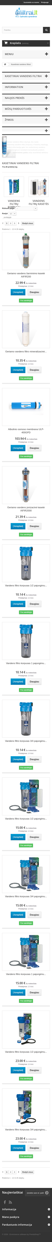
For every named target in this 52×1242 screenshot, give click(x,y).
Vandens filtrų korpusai (14, 204)
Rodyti (5, 213)
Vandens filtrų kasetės (39, 202)
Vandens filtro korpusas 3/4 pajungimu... (26, 741)
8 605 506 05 (9, 155)
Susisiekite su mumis (31, 2)
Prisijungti (45, 2)
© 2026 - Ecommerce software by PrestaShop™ (21, 1234)
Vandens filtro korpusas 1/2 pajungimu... (26, 585)
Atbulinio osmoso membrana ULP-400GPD (26, 431)
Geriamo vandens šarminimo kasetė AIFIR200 (26, 275)
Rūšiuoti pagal (8, 208)
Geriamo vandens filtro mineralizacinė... (26, 351)
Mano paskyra (10, 1217)
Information (14, 87)
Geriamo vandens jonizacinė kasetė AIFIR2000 (26, 509)
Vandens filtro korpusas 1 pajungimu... (26, 663)
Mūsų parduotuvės (18, 108)
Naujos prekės (14, 98)
